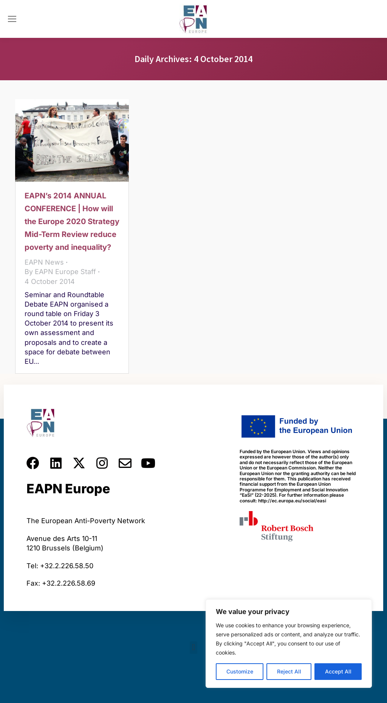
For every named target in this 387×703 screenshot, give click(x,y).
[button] (193, 647)
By (60, 272)
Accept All (338, 671)
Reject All (289, 671)
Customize (239, 671)
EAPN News (44, 262)
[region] (289, 643)
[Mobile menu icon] (12, 18)
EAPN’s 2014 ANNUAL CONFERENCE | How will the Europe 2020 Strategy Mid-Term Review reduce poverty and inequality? (72, 221)
